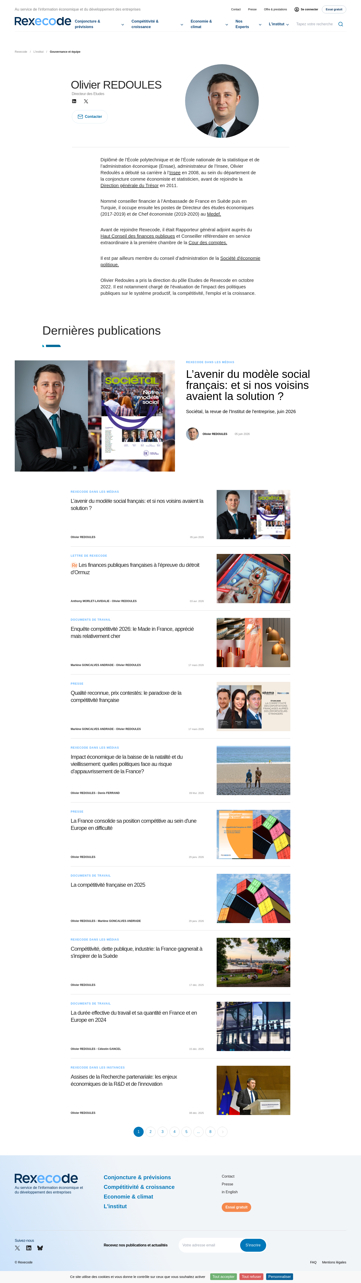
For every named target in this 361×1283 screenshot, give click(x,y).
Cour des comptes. (208, 242)
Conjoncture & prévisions (87, 24)
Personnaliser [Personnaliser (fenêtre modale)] (279, 1277)
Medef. (214, 214)
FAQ (313, 1262)
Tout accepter (224, 1277)
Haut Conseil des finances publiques (138, 236)
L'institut (276, 24)
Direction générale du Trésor (130, 185)
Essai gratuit (236, 1207)
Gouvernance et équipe (65, 51)
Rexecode (21, 51)
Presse (252, 9)
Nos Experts (242, 24)
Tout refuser (251, 1277)
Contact (236, 9)
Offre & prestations (275, 9)
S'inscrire (253, 1245)
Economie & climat (201, 24)
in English (230, 1192)
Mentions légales (334, 1262)
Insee (175, 172)
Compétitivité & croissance (144, 24)
